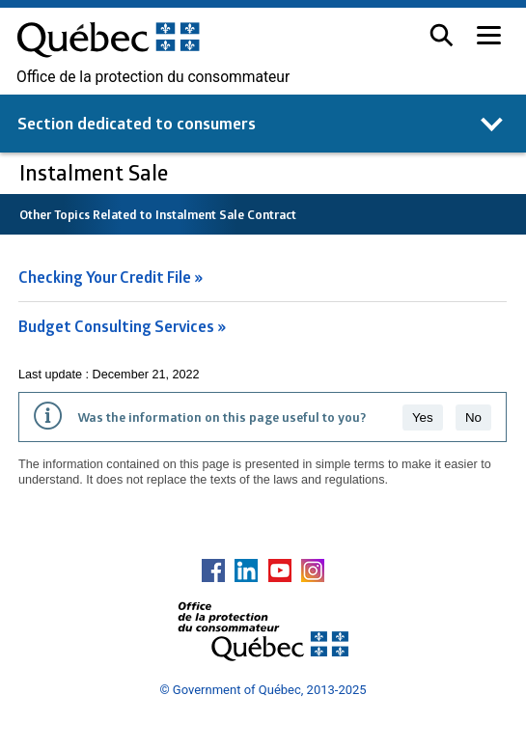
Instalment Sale (96, 172)
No (473, 417)
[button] (442, 35)
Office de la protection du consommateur (153, 77)
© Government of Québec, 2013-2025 (262, 689)
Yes (422, 417)
